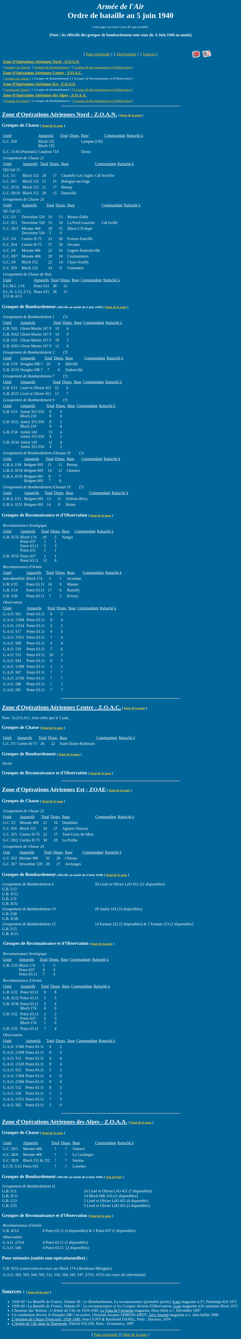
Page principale (98, 54)
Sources (149, 54)
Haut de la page (130, 115)
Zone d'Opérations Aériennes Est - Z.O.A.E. (39, 84)
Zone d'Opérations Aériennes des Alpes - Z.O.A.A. (44, 95)
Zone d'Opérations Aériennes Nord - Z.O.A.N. (41, 62)
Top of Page (114, 1177)
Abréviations (126, 54)
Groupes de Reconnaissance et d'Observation (102, 67)
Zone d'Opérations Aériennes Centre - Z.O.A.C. (42, 73)
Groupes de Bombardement (51, 67)
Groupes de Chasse (17, 67)
